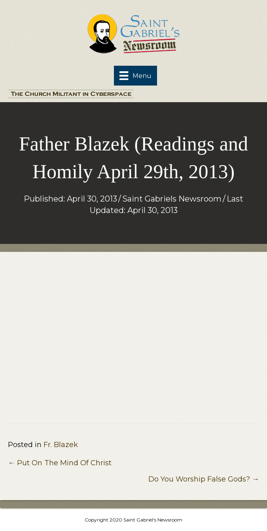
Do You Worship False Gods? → (203, 479)
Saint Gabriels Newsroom (172, 199)
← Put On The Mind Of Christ (60, 463)
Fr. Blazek (61, 444)
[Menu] (135, 76)
